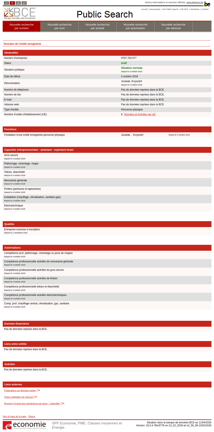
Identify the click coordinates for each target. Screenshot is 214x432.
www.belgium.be (194, 2)
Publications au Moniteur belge (20, 390)
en (24, 3)
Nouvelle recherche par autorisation (136, 26)
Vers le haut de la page (15, 416)
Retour (31, 416)
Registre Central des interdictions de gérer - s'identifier (32, 403)
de (18, 3)
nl (6, 3)
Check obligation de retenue (18, 397)
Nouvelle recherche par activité (98, 26)
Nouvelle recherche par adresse (174, 26)
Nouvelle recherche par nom (60, 26)
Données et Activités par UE (140, 114)
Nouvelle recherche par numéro (22, 26)
